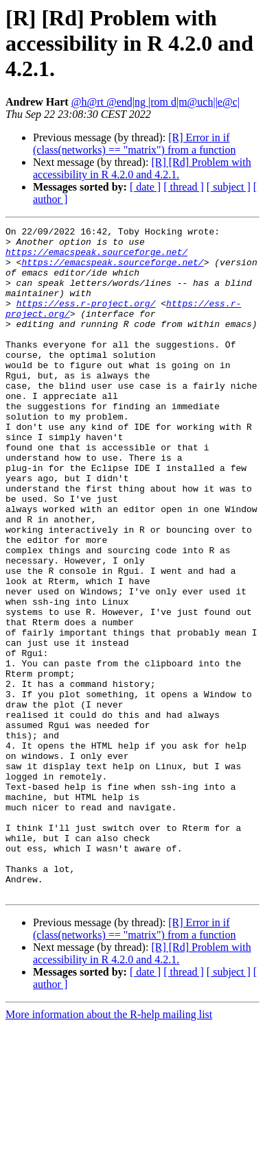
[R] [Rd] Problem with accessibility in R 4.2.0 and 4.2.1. (142, 168)
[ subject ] (229, 187)
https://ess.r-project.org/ (86, 319)
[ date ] (145, 187)
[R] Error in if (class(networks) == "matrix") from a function (134, 144)
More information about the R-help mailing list (108, 1148)
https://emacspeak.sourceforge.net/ (96, 258)
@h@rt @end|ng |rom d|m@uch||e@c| (155, 102)
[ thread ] (183, 187)
